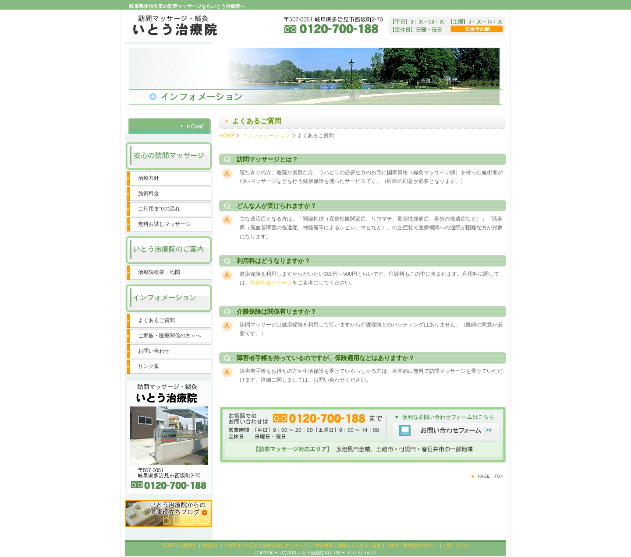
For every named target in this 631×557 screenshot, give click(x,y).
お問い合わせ (154, 351)
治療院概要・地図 (159, 272)
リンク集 (148, 366)
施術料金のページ (271, 283)
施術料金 (148, 193)
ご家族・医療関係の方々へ (169, 336)
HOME (227, 136)
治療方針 (148, 178)
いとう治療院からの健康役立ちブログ (169, 513)
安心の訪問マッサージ (169, 156)
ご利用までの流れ (159, 209)
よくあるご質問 (156, 320)
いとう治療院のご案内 (169, 250)
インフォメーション (169, 298)
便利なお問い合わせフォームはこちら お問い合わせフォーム (362, 434)
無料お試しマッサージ (164, 224)
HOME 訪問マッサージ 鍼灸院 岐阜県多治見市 (169, 123)
